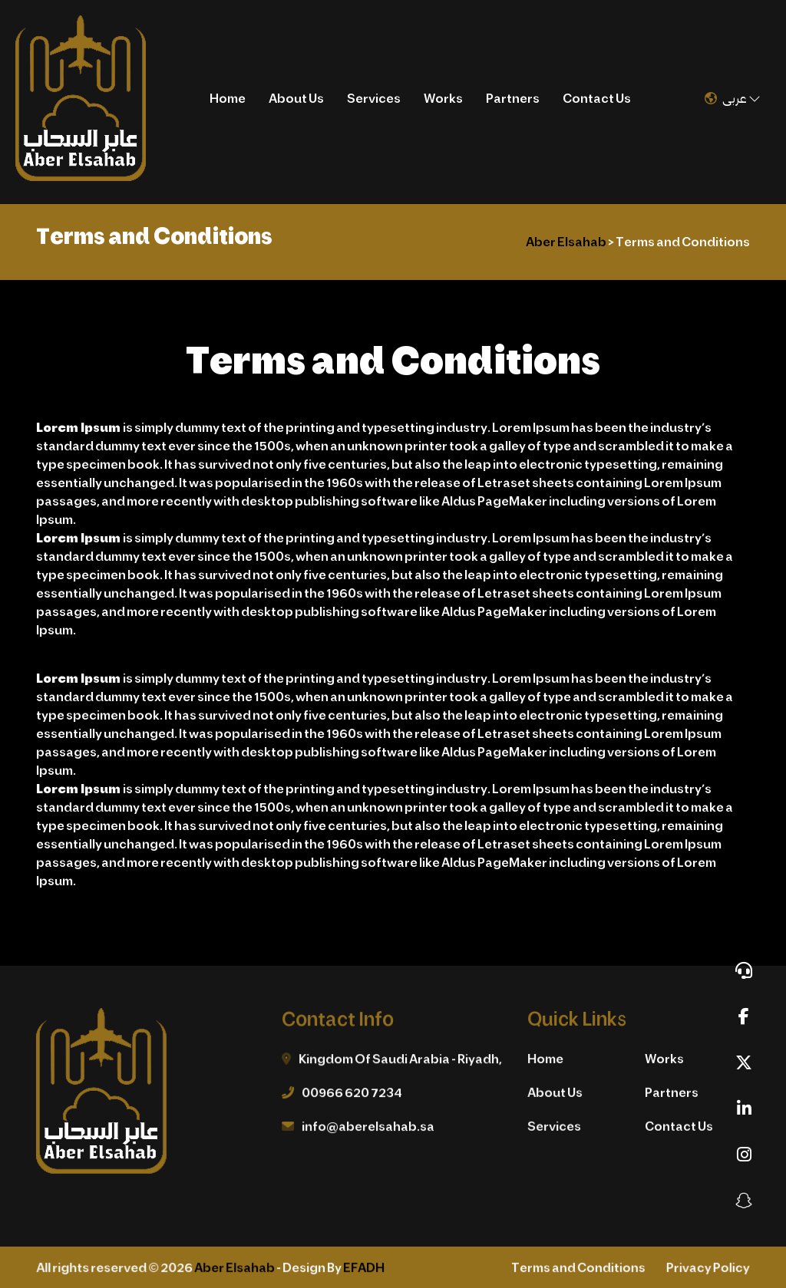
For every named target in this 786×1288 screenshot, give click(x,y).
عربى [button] (733, 98)
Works (443, 98)
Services (374, 98)
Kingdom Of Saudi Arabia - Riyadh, (400, 1059)
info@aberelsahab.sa (368, 1126)
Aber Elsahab (236, 1268)
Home (228, 98)
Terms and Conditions (577, 1268)
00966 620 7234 (352, 1092)
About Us (296, 98)
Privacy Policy (705, 1268)
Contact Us (597, 98)
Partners (513, 98)
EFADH (364, 1268)
